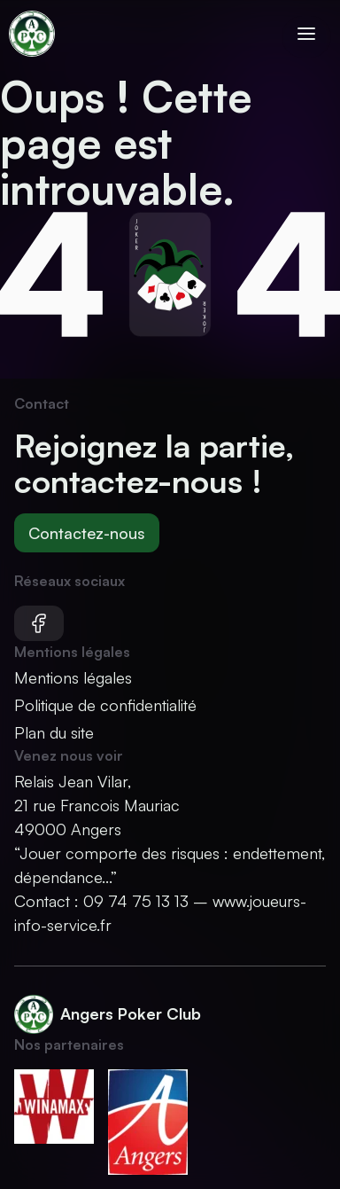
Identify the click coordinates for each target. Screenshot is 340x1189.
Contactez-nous (86, 533)
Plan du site (54, 732)
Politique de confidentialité (105, 705)
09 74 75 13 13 (136, 901)
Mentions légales (73, 677)
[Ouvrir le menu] (306, 37)
